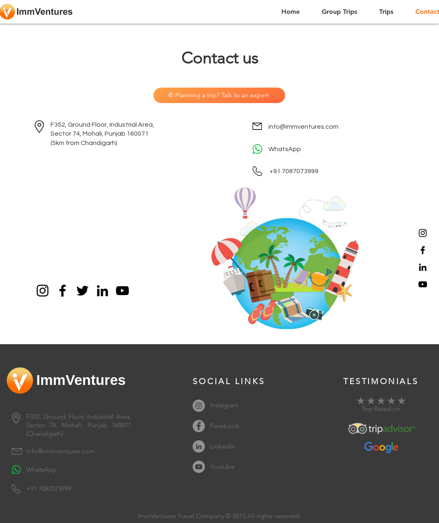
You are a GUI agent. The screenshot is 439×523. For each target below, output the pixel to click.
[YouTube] (422, 284)
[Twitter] (82, 291)
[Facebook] (422, 250)
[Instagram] (422, 233)
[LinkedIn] (422, 267)
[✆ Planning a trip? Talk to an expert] (219, 95)
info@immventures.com (303, 126)
